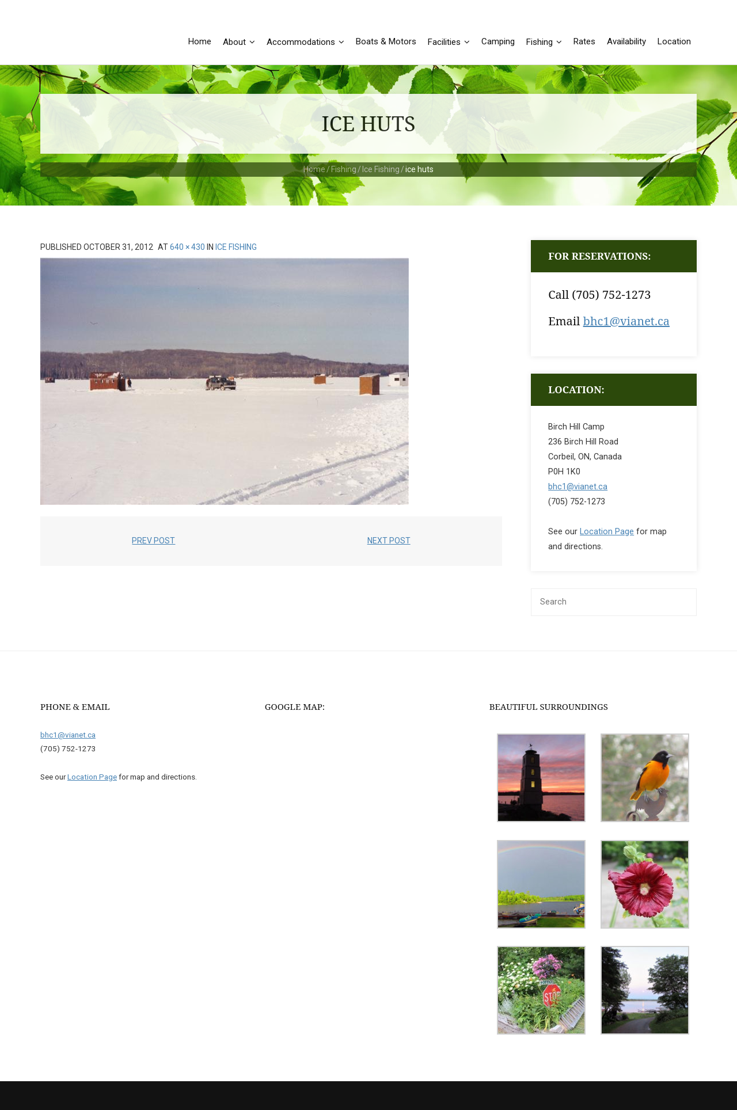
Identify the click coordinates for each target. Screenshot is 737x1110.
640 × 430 (187, 247)
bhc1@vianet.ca (626, 321)
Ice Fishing (381, 169)
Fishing (343, 169)
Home (314, 169)
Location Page (607, 532)
